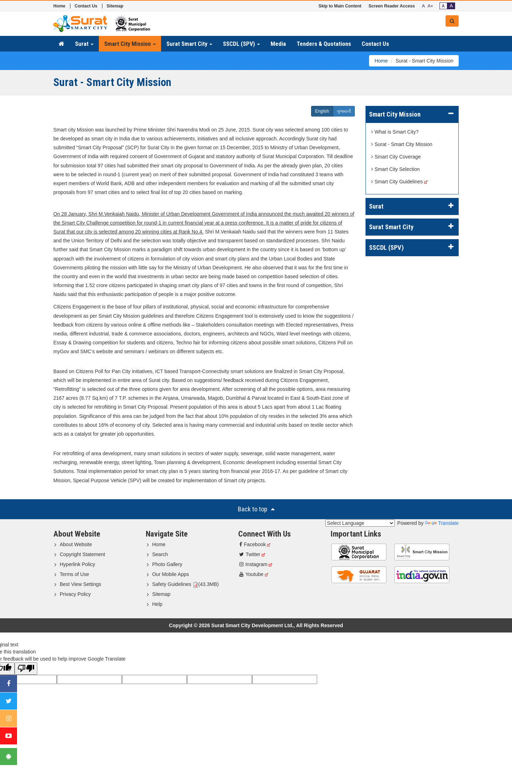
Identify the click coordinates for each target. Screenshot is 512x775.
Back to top (256, 509)
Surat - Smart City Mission (402, 144)
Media (278, 43)
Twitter (249, 554)
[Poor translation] (26, 668)
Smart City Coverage (396, 157)
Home (59, 6)
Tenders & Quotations (324, 43)
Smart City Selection (395, 169)
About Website (76, 544)
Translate (442, 523)
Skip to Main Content (340, 6)
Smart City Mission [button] (130, 43)
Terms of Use (74, 574)
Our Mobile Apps (170, 574)
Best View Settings (80, 584)
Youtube (251, 574)
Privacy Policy (75, 594)
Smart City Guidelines (397, 181)
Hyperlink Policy (77, 564)
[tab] (412, 114)
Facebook (252, 544)
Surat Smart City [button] (189, 43)
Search (160, 554)
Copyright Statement (82, 554)
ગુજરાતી (344, 111)
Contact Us (86, 6)
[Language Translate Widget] (360, 523)
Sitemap (115, 6)
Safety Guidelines (171, 584)
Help (157, 604)
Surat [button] (84, 43)
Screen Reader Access (391, 6)
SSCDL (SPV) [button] (241, 43)
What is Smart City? (395, 132)
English (322, 111)
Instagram (253, 564)
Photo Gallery (167, 564)
